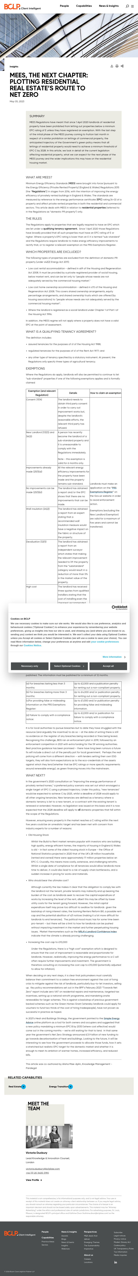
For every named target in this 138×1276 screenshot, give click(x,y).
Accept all (108, 666)
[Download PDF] (111, 66)
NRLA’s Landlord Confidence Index (97, 932)
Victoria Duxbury (36, 1153)
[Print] (117, 66)
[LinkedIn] (115, 1262)
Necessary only (29, 666)
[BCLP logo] (22, 7)
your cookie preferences (105, 641)
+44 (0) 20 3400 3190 (37, 1173)
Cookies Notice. (33, 645)
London (30, 1162)
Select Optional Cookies (69, 666)
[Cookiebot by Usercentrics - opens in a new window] (115, 608)
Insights (13, 19)
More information (112, 657)
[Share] (122, 66)
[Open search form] (127, 6)
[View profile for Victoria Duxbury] (49, 1136)
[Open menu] (132, 6)
